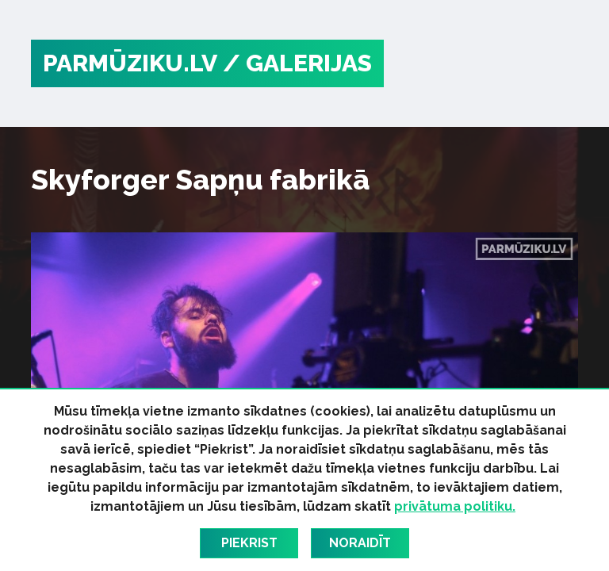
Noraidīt (360, 542)
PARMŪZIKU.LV (130, 63)
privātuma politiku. (454, 506)
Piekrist (249, 542)
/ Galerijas (297, 63)
